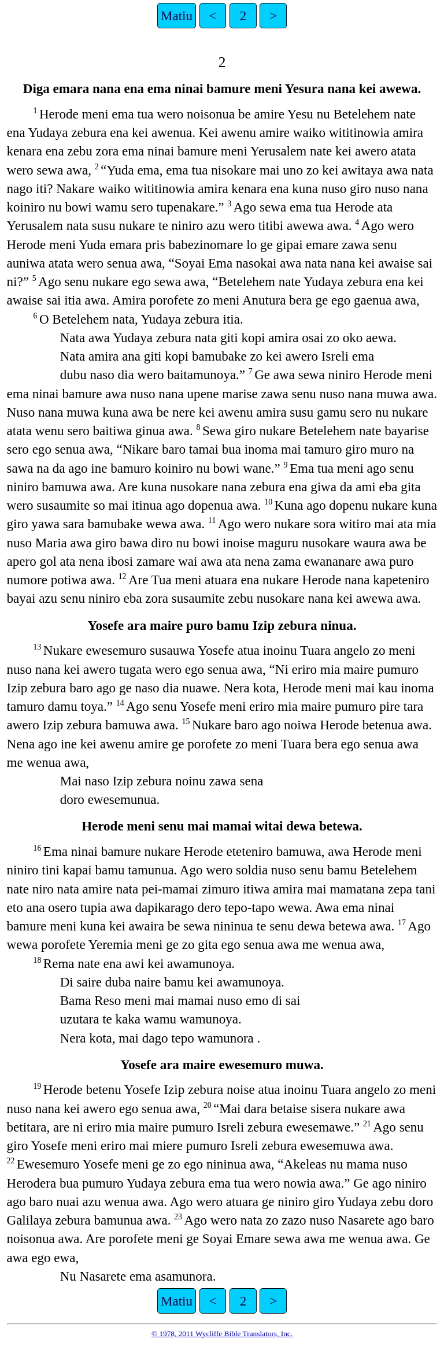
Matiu (177, 15)
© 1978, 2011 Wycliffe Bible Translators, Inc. (222, 1333)
